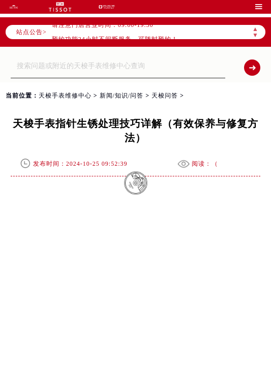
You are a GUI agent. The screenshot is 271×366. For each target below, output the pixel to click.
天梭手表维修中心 (65, 95)
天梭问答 (165, 95)
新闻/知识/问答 (122, 95)
